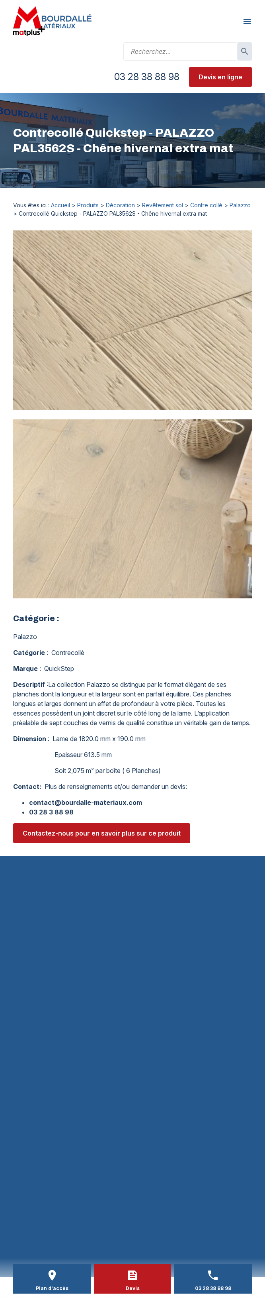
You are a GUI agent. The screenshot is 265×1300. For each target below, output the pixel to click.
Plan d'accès (52, 1288)
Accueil (60, 205)
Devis (133, 1288)
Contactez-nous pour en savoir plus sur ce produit (102, 833)
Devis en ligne (220, 77)
